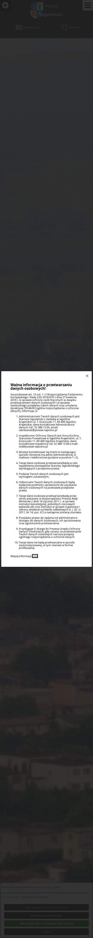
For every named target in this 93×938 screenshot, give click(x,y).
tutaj (35, 556)
